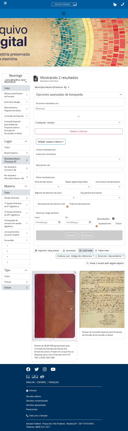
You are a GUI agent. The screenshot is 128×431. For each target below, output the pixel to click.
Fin (66, 217)
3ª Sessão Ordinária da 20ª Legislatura (15, 213)
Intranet (31, 390)
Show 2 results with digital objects (105, 263)
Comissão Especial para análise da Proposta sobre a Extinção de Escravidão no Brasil (15, 127)
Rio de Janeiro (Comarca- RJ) (15, 168)
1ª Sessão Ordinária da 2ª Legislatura (15, 205)
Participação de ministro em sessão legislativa (15, 223)
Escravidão (15, 241)
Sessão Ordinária (15, 198)
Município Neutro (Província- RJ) (15, 160)
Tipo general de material (91, 192)
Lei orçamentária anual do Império (15, 233)
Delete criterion (78, 131)
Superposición (104, 223)
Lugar (8, 141)
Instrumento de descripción (108, 181)
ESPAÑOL (41, 382)
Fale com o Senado (37, 415)
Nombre (10, 82)
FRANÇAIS (54, 382)
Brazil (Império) (15, 153)
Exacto (119, 223)
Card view (85, 250)
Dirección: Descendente (110, 256)
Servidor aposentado (36, 405)
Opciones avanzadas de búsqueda (59, 94)
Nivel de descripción (44, 181)
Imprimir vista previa (47, 250)
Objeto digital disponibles (76, 181)
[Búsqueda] (79, 108)
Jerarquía (69, 250)
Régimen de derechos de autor (48, 192)
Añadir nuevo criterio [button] (50, 141)
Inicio (37, 217)
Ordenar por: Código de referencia (74, 256)
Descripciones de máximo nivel (51, 203)
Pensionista (31, 409)
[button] (115, 4)
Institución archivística (46, 154)
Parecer (15, 288)
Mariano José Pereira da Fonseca (15, 95)
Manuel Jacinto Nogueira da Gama (15, 109)
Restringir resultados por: (15, 76)
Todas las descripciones (79, 203)
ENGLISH (30, 382)
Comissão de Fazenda (15, 116)
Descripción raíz (43, 165)
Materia (9, 186)
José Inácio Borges (15, 102)
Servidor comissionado (37, 401)
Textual (15, 282)
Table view (102, 250)
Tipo (7, 270)
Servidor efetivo (33, 396)
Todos (7, 88)
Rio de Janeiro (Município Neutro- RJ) (15, 177)
